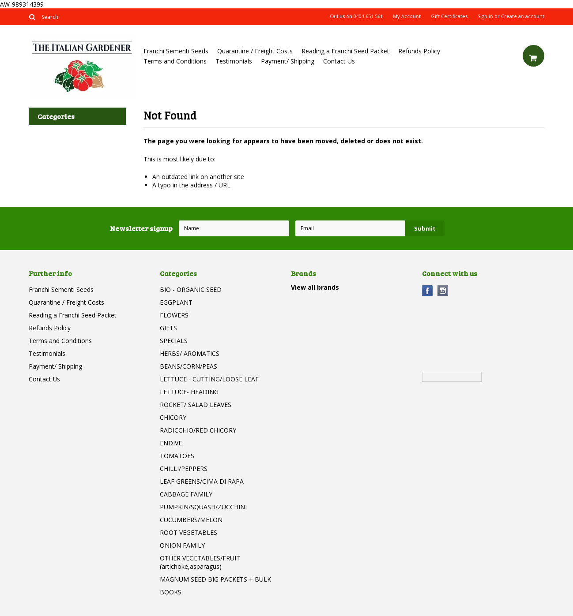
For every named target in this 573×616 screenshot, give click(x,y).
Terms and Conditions (175, 61)
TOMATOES (177, 456)
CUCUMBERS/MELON (191, 519)
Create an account (522, 16)
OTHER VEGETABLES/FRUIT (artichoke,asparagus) (200, 562)
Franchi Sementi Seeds (175, 51)
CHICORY (173, 417)
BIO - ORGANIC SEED (191, 289)
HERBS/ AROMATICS (189, 353)
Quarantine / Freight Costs (255, 51)
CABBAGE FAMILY (186, 494)
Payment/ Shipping (287, 61)
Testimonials (233, 61)
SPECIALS (174, 340)
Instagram (443, 290)
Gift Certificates (449, 16)
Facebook (427, 290)
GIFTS (168, 328)
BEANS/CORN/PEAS (188, 366)
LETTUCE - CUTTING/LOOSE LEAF (209, 379)
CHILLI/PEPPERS (183, 468)
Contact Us (339, 61)
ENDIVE (171, 443)
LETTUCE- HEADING (189, 392)
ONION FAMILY (182, 545)
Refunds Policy (419, 51)
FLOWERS (174, 315)
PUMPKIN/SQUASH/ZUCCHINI (203, 507)
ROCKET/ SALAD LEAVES (195, 404)
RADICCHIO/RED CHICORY (198, 430)
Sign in (485, 16)
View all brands (315, 287)
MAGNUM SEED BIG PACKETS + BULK (215, 579)
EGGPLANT (176, 302)
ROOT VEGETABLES (188, 532)
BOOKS (170, 592)
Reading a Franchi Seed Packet (345, 51)
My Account (407, 16)
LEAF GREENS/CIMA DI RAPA (202, 481)
